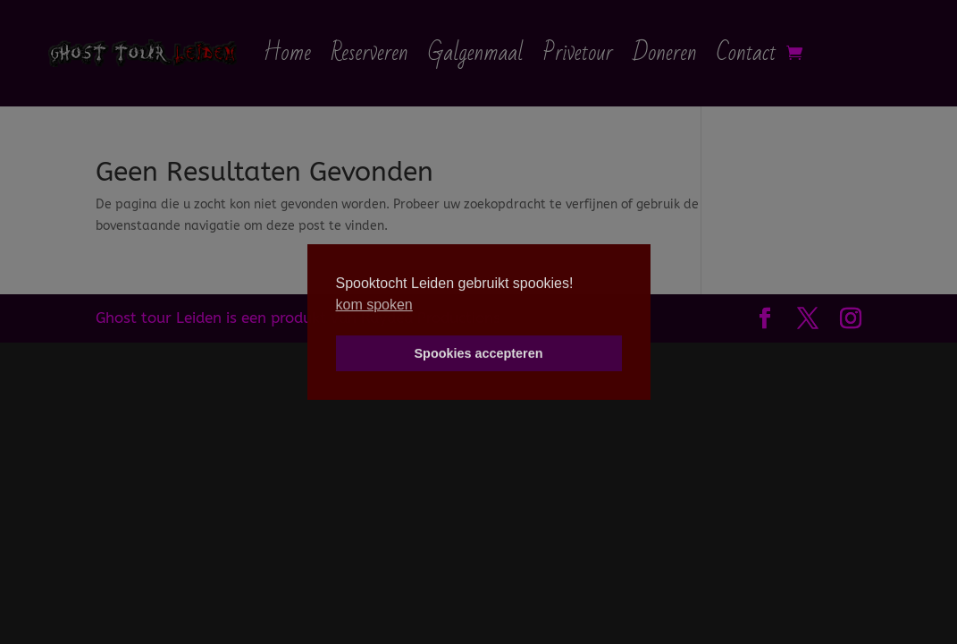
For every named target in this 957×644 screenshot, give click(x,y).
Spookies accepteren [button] (479, 353)
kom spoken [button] (374, 304)
